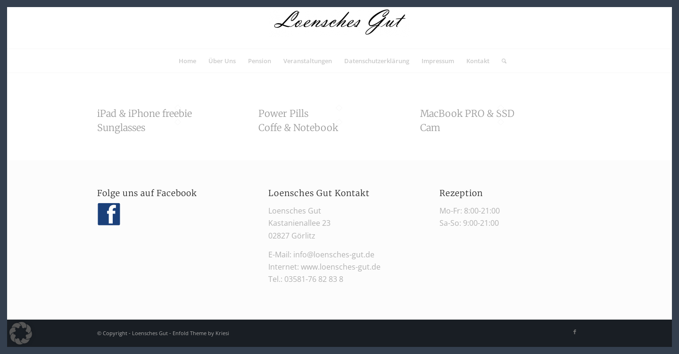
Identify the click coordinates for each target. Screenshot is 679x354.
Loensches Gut (150, 333)
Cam (430, 127)
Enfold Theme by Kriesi (201, 333)
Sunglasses (121, 127)
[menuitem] (187, 61)
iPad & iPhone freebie (144, 113)
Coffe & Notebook (298, 127)
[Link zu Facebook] (575, 332)
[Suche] (501, 61)
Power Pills (283, 113)
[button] (20, 333)
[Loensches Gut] (339, 28)
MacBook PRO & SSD (467, 113)
